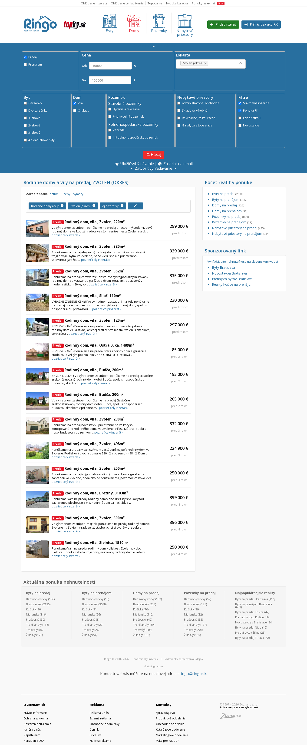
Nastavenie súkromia (37, 724)
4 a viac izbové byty (39, 140)
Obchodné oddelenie (170, 724)
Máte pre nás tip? (167, 741)
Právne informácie (35, 713)
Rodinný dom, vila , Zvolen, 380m (88, 246)
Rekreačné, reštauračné (196, 118)
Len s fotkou (249, 118)
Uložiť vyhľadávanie (134, 164)
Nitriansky (32, 614)
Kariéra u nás (32, 730)
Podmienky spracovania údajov (183, 659)
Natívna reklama (100, 741)
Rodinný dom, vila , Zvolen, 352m (88, 271)
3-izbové (32, 132)
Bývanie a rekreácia (124, 109)
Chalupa (81, 110)
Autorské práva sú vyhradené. (239, 707)
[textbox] (216, 63)
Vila (78, 103)
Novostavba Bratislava (229, 273)
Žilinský (31, 635)
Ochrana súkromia (35, 718)
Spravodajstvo (165, 713)
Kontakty (164, 704)
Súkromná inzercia (253, 103)
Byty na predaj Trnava (249, 638)
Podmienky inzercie (146, 659)
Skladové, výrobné (192, 110)
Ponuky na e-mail (208, 3)
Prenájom (33, 64)
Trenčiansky (34, 625)
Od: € (109, 66)
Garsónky (33, 103)
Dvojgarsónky (35, 110)
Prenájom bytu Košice (249, 617)
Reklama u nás (99, 713)
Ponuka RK (248, 110)
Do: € (108, 80)
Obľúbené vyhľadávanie (127, 3)
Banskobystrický (36, 599)
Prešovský (32, 620)
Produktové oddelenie (170, 718)
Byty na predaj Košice (249, 612)
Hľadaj (153, 154)
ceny (67, 194)
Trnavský (32, 630)
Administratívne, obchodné (198, 103)
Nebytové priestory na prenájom (240, 233)
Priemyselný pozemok (126, 116)
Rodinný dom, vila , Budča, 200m (87, 370)
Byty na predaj (227, 194)
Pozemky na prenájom (232, 222)
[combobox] (211, 64)
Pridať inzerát (223, 24)
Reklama (97, 704)
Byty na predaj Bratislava (251, 599)
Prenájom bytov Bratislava (232, 279)
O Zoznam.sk (34, 704)
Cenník (94, 730)
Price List (95, 735)
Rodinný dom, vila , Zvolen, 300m (88, 518)
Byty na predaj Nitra (248, 627)
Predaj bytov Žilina (247, 633)
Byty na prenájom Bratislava (253, 604)
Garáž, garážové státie (194, 125)
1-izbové (32, 118)
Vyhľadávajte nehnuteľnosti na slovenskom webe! (242, 261)
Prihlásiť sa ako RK (261, 24)
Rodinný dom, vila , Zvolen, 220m (88, 221)
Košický (31, 609)
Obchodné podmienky (104, 724)
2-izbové (32, 125)
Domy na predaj (228, 205)
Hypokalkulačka (177, 3)
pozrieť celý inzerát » (66, 235)
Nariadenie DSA (33, 741)
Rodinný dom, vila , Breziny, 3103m (90, 493)
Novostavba (248, 125)
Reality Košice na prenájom (233, 284)
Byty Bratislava (223, 267)
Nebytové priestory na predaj (238, 228)
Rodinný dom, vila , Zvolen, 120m (88, 320)
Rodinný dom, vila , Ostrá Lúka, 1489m (93, 345)
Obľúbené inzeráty (94, 3)
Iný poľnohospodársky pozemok (133, 137)
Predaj (30, 57)
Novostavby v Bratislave (251, 622)
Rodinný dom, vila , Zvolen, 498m (88, 443)
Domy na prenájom (229, 211)
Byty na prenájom (230, 199)
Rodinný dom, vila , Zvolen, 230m (88, 419)
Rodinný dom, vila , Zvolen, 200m (88, 468)
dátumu (55, 194)
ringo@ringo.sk (192, 673)
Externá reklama (100, 718)
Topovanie (155, 3)
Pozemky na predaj (230, 216)
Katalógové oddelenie (170, 730)
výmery (78, 194)
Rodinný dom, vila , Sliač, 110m (86, 295)
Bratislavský (34, 604)
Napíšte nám (31, 735)
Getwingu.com (153, 666)
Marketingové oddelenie (172, 735)
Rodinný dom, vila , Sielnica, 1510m (90, 542)
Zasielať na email (175, 164)
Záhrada (116, 130)
